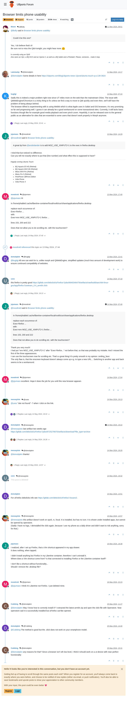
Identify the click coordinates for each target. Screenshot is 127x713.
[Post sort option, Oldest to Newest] (106, 20)
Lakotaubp (15, 72)
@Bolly (21, 27)
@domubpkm (27, 72)
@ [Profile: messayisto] (17, 429)
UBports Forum (25, 4)
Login (17, 691)
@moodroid (25, 134)
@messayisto (27, 425)
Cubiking (14, 604)
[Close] (122, 669)
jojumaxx (14, 134)
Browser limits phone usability (37, 30)
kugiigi (13, 94)
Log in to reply (117, 20)
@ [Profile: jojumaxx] (16, 198)
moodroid (15, 195)
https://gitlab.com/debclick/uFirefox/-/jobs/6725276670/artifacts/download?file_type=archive (50, 432)
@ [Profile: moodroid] (16, 138)
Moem (13, 27)
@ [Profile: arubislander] (33, 145)
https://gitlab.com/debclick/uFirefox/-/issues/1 (57, 498)
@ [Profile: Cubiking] (16, 630)
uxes (13, 279)
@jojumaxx (25, 195)
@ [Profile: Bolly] (14, 30)
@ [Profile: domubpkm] (17, 76)
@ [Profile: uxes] (14, 403)
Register (8, 691)
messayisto (15, 399)
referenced (26, 247)
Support (19, 20)
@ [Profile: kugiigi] (14, 260)
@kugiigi (25, 257)
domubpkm (15, 257)
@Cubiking (26, 626)
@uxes (25, 400)
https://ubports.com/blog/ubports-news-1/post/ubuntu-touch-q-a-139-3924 (74, 76)
